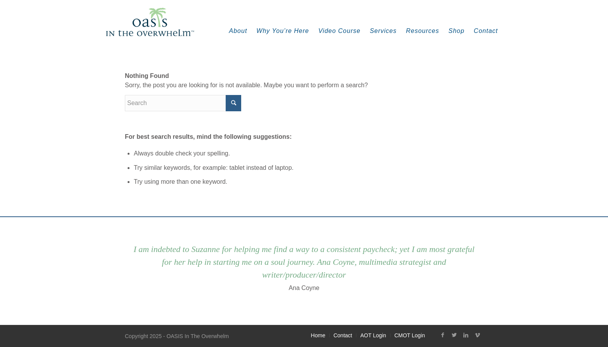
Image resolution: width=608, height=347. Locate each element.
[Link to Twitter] (454, 335)
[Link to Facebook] (442, 335)
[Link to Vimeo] (477, 335)
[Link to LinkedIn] (466, 335)
